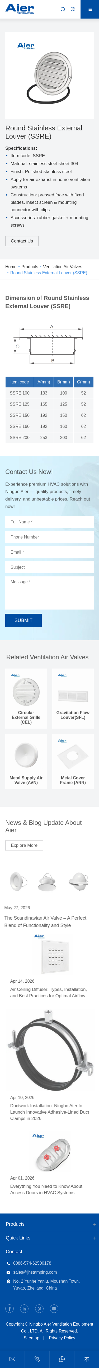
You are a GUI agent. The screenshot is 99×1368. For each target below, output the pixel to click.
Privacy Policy (62, 1338)
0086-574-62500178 (32, 1263)
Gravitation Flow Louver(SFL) (72, 717)
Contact (14, 1251)
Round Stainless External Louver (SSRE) (48, 273)
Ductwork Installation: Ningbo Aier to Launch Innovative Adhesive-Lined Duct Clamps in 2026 (51, 1112)
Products (29, 266)
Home (11, 266)
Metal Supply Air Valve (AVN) (26, 782)
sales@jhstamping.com (35, 1272)
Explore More (24, 843)
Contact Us (22, 241)
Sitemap (31, 1338)
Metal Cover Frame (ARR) (73, 782)
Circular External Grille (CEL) (26, 719)
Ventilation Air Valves (62, 266)
